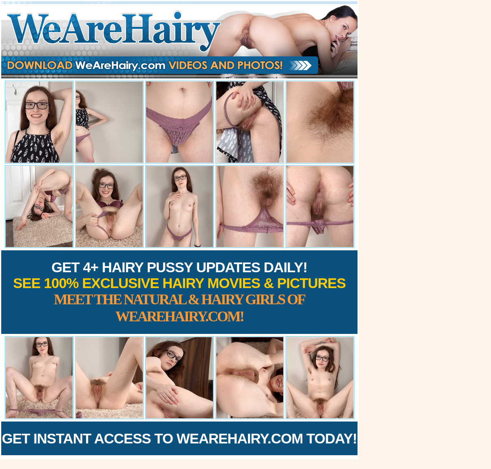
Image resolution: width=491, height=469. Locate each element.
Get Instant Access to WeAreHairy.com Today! (179, 438)
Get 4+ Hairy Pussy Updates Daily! (179, 292)
